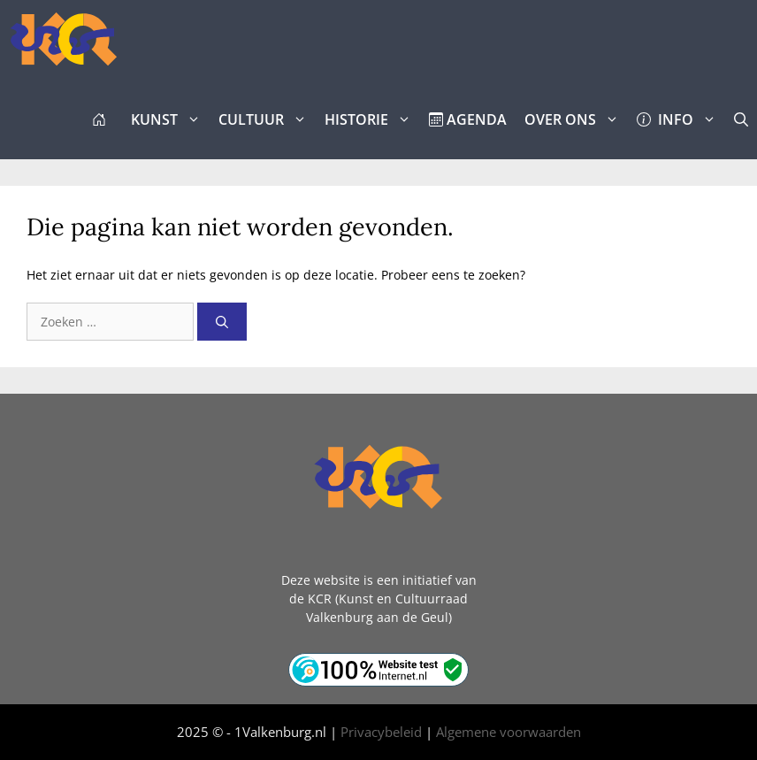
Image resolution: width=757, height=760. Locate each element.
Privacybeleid (381, 732)
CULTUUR (267, 119)
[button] (741, 119)
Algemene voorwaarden (508, 732)
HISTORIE (372, 119)
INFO (681, 119)
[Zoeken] (222, 322)
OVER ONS (576, 119)
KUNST (170, 119)
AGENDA (468, 119)
